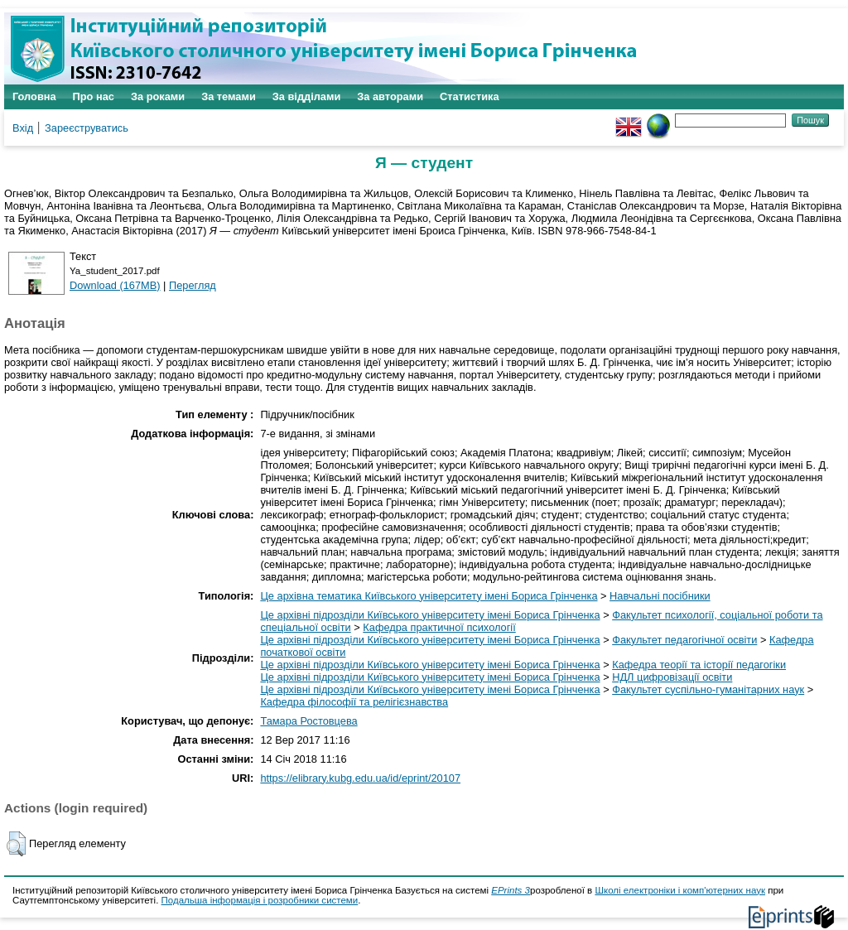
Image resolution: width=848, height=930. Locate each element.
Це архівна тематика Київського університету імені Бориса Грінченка (428, 596)
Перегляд (192, 285)
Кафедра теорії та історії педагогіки (699, 664)
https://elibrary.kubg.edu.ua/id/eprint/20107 (360, 778)
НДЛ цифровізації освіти (672, 677)
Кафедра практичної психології (439, 627)
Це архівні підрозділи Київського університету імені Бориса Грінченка (430, 615)
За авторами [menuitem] (390, 96)
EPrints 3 (510, 890)
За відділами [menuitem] (306, 96)
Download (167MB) (115, 285)
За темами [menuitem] (228, 96)
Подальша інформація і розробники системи (260, 900)
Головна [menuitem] (34, 96)
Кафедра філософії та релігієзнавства (354, 702)
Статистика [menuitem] (469, 96)
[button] (16, 843)
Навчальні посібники (660, 596)
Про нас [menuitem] (93, 96)
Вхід (22, 128)
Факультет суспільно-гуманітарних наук (708, 689)
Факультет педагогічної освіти (684, 640)
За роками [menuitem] (158, 96)
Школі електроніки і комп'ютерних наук (680, 890)
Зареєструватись (86, 128)
